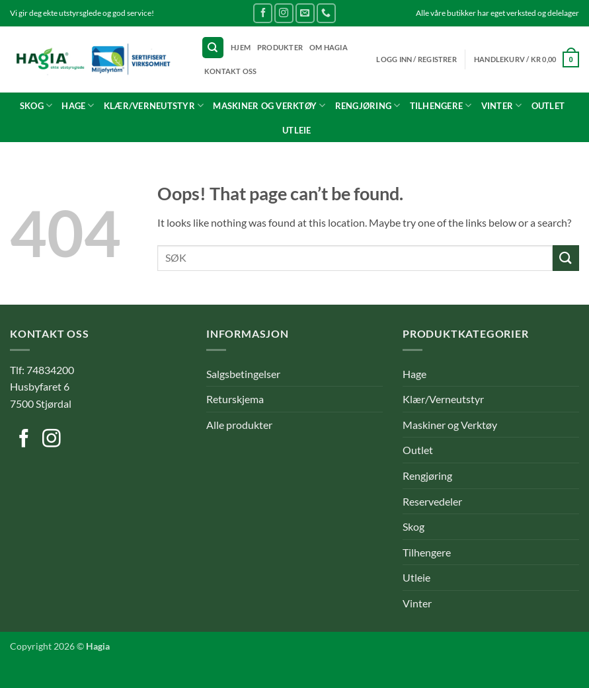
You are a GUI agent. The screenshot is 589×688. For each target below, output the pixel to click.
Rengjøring (368, 105)
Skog (36, 105)
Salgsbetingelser (243, 373)
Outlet (548, 105)
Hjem (241, 47)
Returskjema (235, 399)
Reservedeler (432, 501)
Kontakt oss (230, 71)
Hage (77, 105)
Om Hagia (328, 47)
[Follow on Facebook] (262, 12)
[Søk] (212, 48)
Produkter (280, 47)
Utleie (296, 130)
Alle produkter (239, 424)
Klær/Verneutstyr (154, 105)
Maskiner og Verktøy (269, 105)
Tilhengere (441, 105)
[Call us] (326, 12)
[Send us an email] (305, 12)
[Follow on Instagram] (284, 12)
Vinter (501, 105)
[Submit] (566, 258)
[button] (526, 59)
